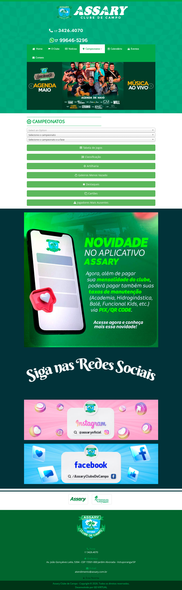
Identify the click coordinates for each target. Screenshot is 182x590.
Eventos (133, 48)
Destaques (91, 184)
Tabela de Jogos (91, 147)
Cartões (91, 193)
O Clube (53, 48)
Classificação (91, 157)
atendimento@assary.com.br (91, 571)
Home (37, 48)
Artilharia (91, 166)
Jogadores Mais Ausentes (91, 202)
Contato (38, 57)
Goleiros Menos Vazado (91, 175)
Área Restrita (91, 578)
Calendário (115, 48)
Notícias (71, 48)
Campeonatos (92, 48)
